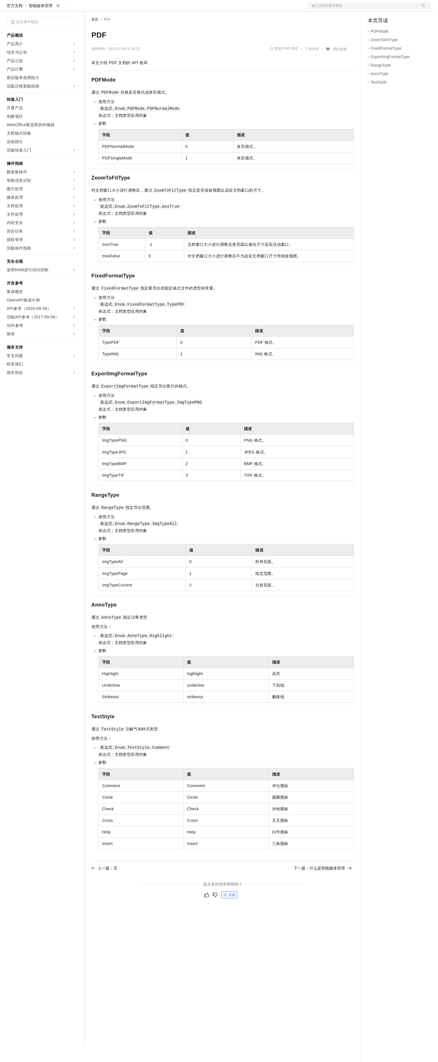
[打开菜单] (9, 9)
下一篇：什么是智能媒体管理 (323, 886)
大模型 (58, 9)
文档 (362, 9)
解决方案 (91, 9)
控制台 (387, 9)
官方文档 (15, 23)
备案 (374, 9)
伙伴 (153, 9)
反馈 (229, 913)
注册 (401, 9)
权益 (108, 9)
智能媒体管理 (40, 23)
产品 (73, 9)
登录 (421, 9)
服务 (166, 9)
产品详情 (312, 67)
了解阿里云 (186, 9)
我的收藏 (340, 67)
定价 (122, 9)
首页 (94, 38)
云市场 (137, 9)
